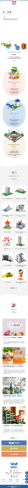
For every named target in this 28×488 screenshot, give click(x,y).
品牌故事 (10, 479)
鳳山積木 (11, 483)
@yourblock (16, 469)
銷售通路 (10, 481)
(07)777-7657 (15, 471)
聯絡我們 (17, 481)
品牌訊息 (17, 479)
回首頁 (3, 479)
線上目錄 (4, 481)
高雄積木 (7, 483)
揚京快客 (12, 486)
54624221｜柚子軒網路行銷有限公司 (15, 472)
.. (20, 486)
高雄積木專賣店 (22, 483)
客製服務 (24, 479)
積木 (4, 483)
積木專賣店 (16, 483)
